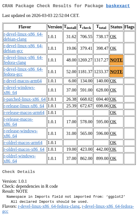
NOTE (116, 61)
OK (113, 37)
